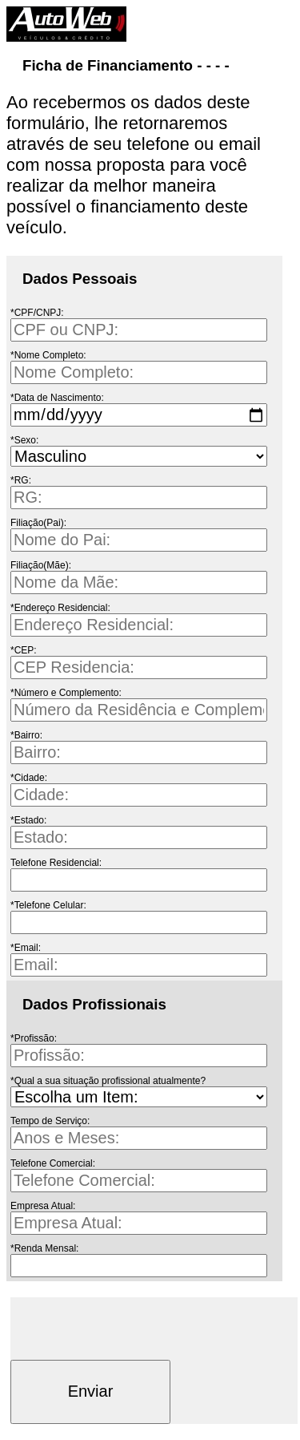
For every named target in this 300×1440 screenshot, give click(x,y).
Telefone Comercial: (52, 1163)
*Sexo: (24, 440)
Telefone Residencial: (56, 862)
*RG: (20, 480)
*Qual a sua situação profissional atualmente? (108, 1080)
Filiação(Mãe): (40, 565)
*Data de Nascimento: (57, 397)
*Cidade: (28, 777)
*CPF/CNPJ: (37, 312)
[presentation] (132, 1328)
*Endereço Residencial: (60, 607)
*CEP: (23, 650)
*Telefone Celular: (48, 905)
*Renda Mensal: (44, 1248)
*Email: (25, 947)
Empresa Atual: (42, 1205)
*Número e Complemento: (66, 692)
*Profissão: (33, 1038)
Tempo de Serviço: (50, 1121)
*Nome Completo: (48, 355)
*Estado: (28, 820)
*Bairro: (26, 735)
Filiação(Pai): (38, 522)
